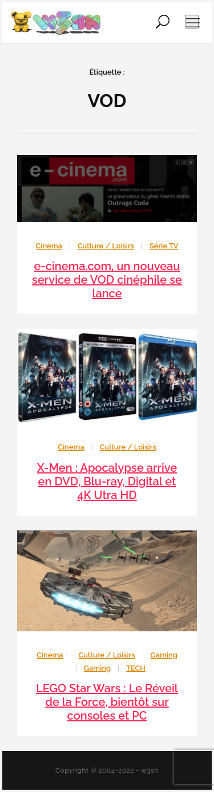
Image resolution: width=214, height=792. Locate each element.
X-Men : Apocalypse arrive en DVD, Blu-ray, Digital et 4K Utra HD (107, 481)
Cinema (48, 246)
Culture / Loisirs (106, 246)
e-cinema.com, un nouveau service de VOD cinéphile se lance (107, 279)
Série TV (164, 246)
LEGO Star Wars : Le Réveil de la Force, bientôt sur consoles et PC (107, 701)
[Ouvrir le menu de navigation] (192, 21)
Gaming (164, 655)
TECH (136, 668)
